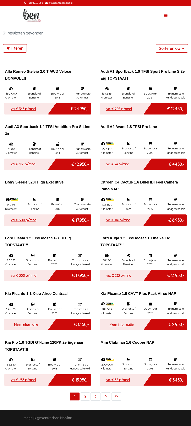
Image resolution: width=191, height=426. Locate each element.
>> (116, 396)
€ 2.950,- (176, 324)
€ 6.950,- (176, 219)
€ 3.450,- (176, 379)
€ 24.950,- (80, 108)
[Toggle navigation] (165, 16)
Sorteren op (171, 48)
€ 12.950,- (80, 163)
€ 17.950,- (80, 219)
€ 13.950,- (175, 274)
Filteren (15, 48)
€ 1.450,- (81, 324)
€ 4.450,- (176, 163)
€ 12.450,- (175, 108)
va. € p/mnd (23, 109)
